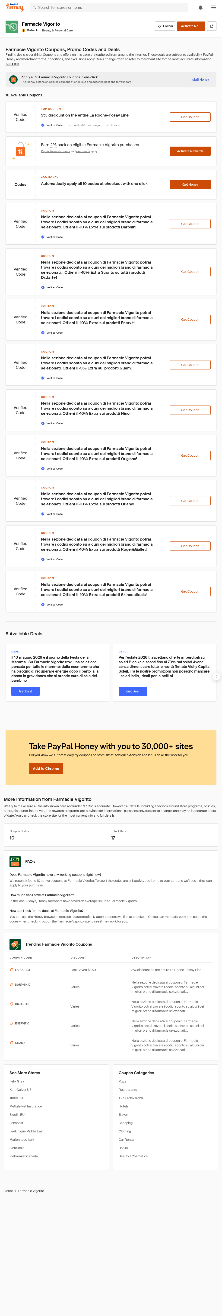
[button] (213, 7)
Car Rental (126, 1140)
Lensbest (16, 1123)
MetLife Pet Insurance (26, 1106)
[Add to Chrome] (46, 768)
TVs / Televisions (131, 1098)
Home (8, 1191)
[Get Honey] (190, 184)
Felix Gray (17, 1081)
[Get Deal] (25, 691)
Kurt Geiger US (21, 1090)
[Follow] (165, 26)
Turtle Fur (16, 1098)
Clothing (125, 1131)
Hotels (123, 1106)
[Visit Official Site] (211, 26)
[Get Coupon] (190, 117)
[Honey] (15, 7)
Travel (123, 1115)
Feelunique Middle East (27, 1131)
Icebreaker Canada (24, 1156)
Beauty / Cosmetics (133, 1156)
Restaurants (128, 1090)
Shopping (126, 1123)
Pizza (123, 1081)
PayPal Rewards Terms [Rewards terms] (55, 151)
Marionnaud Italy (22, 1140)
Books (123, 1148)
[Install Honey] (199, 79)
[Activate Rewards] (191, 26)
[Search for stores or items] (109, 7)
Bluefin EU (17, 1115)
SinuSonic (17, 1148)
